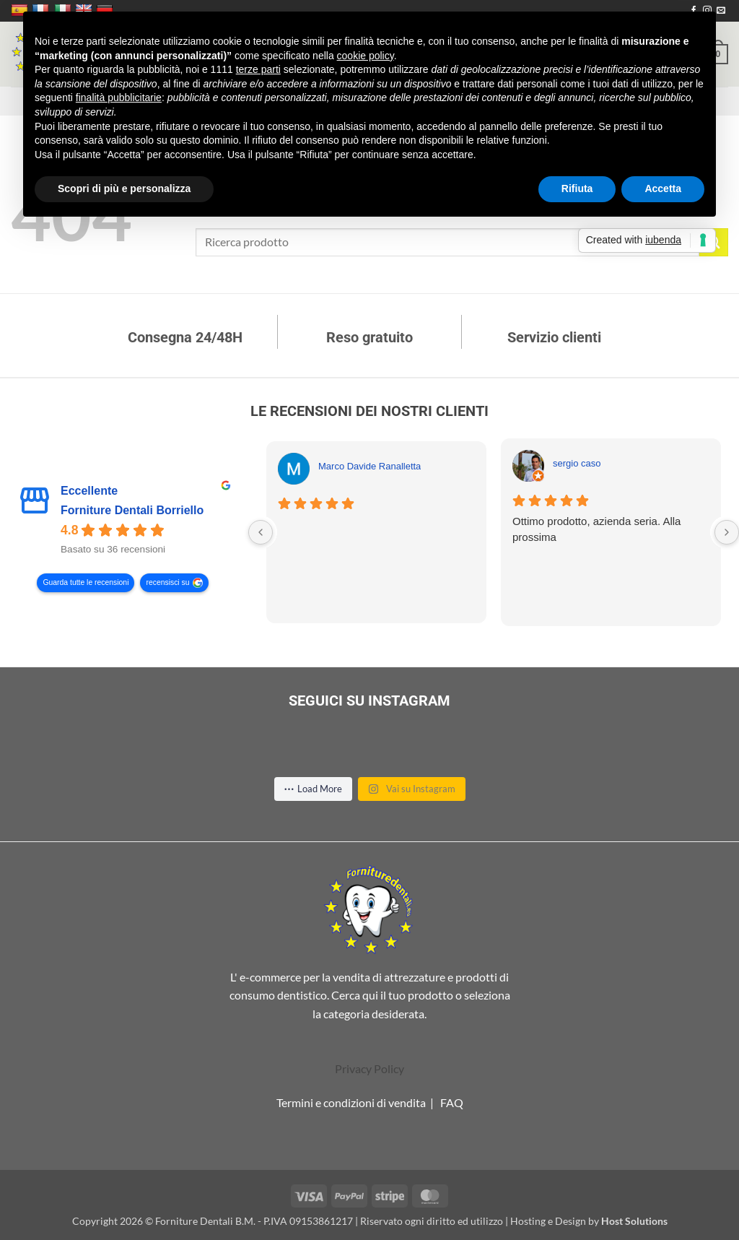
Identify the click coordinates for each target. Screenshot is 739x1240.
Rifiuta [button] (577, 188)
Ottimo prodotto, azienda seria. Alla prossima (596, 529)
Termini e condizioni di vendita (351, 1102)
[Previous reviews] (260, 532)
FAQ (451, 1102)
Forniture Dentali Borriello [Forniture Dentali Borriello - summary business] (132, 511)
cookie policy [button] (365, 55)
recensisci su (167, 583)
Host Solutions (634, 1221)
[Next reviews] (726, 532)
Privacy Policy (369, 1068)
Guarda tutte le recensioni (85, 583)
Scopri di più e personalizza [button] (124, 188)
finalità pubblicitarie (119, 97)
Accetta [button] (662, 188)
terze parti (258, 69)
